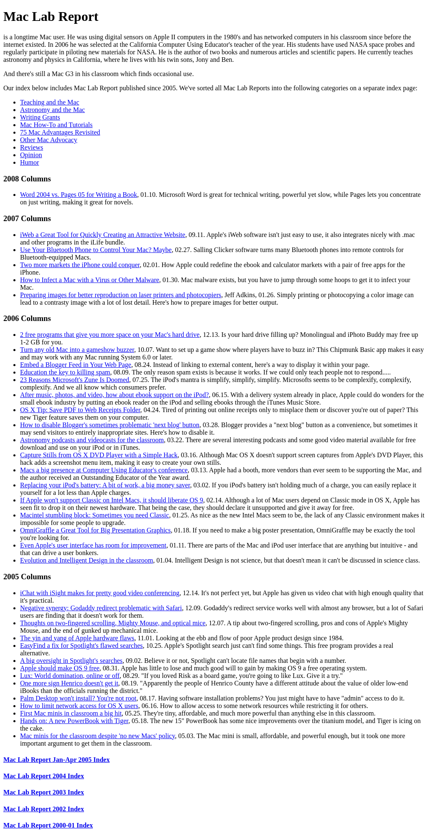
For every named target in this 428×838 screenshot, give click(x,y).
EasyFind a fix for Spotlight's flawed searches (81, 645)
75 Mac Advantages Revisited (60, 132)
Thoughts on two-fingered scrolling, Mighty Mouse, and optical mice (112, 623)
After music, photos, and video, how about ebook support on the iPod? (114, 394)
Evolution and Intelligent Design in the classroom (86, 560)
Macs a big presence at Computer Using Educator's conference (104, 470)
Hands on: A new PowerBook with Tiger (74, 720)
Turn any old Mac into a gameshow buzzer (77, 349)
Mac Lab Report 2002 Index (43, 809)
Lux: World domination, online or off (70, 675)
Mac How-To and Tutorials (56, 124)
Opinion (31, 154)
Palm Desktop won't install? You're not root (78, 698)
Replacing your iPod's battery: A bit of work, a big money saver (105, 485)
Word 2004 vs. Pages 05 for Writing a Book (78, 194)
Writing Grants (40, 117)
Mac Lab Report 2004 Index (43, 775)
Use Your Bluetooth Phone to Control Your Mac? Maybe (96, 249)
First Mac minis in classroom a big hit (71, 713)
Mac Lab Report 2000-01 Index (48, 825)
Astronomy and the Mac (52, 109)
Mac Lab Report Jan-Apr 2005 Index (56, 759)
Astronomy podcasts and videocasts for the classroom (92, 439)
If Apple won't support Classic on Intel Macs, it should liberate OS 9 (111, 500)
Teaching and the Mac (49, 102)
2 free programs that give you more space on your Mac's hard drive (109, 334)
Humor (29, 162)
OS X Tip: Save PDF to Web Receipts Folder (80, 409)
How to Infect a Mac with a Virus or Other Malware (89, 279)
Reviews (31, 147)
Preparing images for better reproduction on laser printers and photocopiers (120, 294)
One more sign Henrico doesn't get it (69, 683)
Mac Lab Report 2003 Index (43, 792)
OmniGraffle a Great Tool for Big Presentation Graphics (95, 530)
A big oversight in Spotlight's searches (71, 660)
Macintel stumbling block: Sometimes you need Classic (94, 515)
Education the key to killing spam (65, 372)
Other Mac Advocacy (48, 139)
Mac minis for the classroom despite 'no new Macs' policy (97, 735)
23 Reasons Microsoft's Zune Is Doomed (74, 379)
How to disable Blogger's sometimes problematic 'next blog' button (109, 424)
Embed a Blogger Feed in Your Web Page (75, 364)
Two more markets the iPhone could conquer (80, 264)
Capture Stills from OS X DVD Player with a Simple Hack (99, 454)
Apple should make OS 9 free (59, 668)
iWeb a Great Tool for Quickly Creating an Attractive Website (102, 234)
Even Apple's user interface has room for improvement (93, 545)
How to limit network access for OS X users (79, 705)
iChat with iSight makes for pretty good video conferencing (99, 592)
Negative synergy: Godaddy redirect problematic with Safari (101, 607)
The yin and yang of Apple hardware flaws (77, 638)
